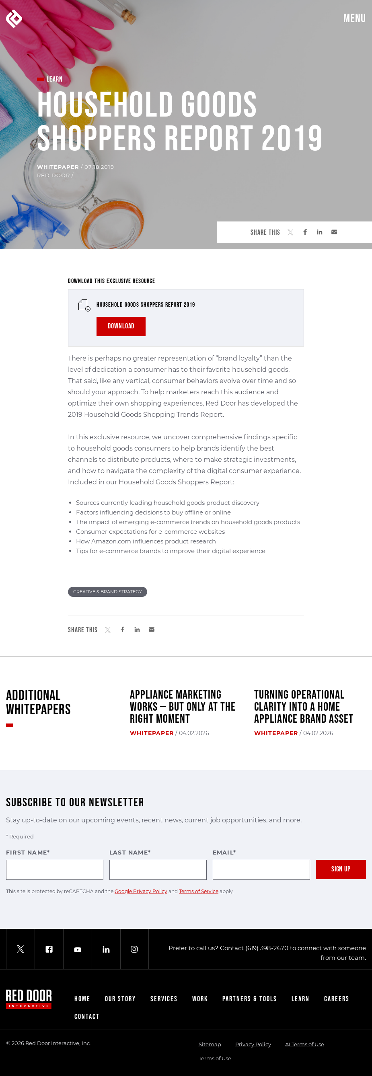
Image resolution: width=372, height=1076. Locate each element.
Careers (336, 999)
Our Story (120, 999)
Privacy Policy (253, 1044)
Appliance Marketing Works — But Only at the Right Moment (183, 707)
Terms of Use (215, 1058)
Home (82, 999)
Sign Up (341, 869)
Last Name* (158, 864)
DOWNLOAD (121, 326)
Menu (354, 18)
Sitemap (210, 1044)
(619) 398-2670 (266, 948)
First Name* (54, 864)
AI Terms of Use (304, 1044)
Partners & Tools (249, 999)
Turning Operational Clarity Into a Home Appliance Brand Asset (304, 707)
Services (164, 999)
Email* (261, 864)
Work (200, 999)
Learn (301, 999)
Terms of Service (198, 891)
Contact (87, 1016)
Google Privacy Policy (141, 891)
